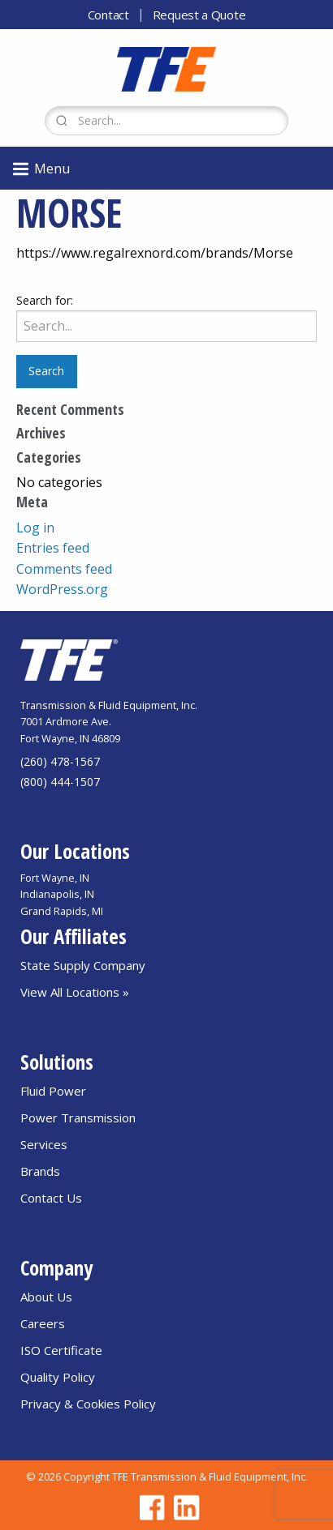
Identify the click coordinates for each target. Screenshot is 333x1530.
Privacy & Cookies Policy (88, 1403)
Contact (108, 14)
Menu (40, 169)
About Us (46, 1297)
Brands (40, 1171)
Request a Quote (199, 14)
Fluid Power (53, 1091)
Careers (42, 1323)
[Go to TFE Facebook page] (149, 1508)
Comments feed (64, 569)
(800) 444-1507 (60, 781)
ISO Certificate (61, 1350)
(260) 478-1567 (60, 761)
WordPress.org (62, 589)
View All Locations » (74, 992)
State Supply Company (82, 965)
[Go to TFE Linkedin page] (183, 1508)
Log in (35, 527)
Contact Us (51, 1198)
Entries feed (52, 548)
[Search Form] (166, 120)
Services (43, 1144)
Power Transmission (78, 1117)
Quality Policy (57, 1377)
